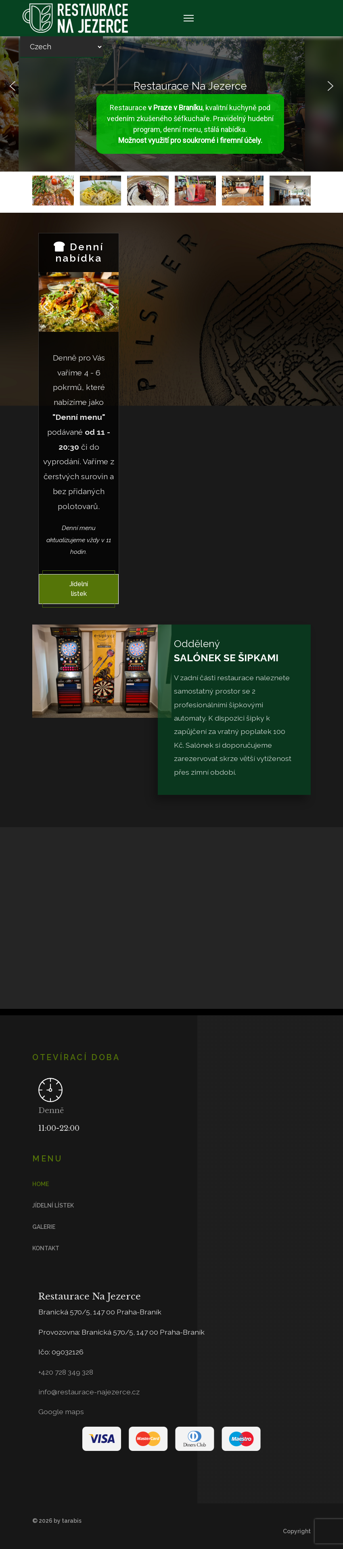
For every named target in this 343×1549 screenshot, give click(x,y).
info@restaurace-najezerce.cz (89, 1392)
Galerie (43, 1227)
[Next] (110, 302)
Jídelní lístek (78, 588)
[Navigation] (189, 18)
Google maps (61, 1411)
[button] (12, 86)
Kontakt (45, 1248)
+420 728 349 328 (65, 1372)
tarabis (72, 1521)
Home (40, 1184)
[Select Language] (61, 47)
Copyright (297, 1531)
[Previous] (47, 302)
